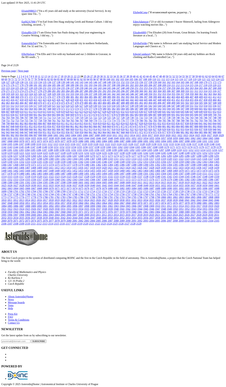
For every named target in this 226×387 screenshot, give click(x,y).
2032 (4, 217)
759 (45, 120)
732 (141, 117)
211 (173, 85)
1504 (163, 173)
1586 (210, 179)
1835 (151, 200)
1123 (113, 144)
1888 (27, 206)
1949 (169, 209)
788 (178, 120)
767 (81, 120)
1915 (187, 206)
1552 (9, 179)
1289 (204, 156)
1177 (207, 147)
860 (68, 126)
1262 (45, 156)
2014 (116, 214)
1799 (157, 197)
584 (123, 108)
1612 (145, 182)
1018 (156, 135)
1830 (122, 200)
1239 (128, 153)
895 (8, 129)
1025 (197, 135)
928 (159, 129)
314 (205, 91)
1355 (157, 161)
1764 (169, 194)
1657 (193, 185)
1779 (39, 197)
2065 (199, 217)
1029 (221, 135)
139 (63, 82)
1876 (175, 203)
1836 (157, 200)
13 (45, 76)
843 (210, 123)
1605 (104, 182)
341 (109, 94)
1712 (80, 191)
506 (205, 102)
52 (173, 76)
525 (72, 105)
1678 (98, 188)
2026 (187, 214)
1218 (4, 153)
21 (72, 76)
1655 (181, 185)
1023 (185, 135)
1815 (33, 200)
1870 (139, 203)
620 (67, 111)
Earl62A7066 (29, 21)
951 (45, 132)
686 (150, 114)
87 (65, 79)
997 (35, 135)
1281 (157, 156)
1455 (92, 170)
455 (192, 100)
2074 (33, 220)
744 (196, 117)
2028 (198, 214)
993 (17, 135)
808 (49, 123)
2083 (86, 220)
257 (164, 88)
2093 (145, 220)
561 (17, 108)
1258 (21, 156)
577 (91, 108)
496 (159, 102)
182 (40, 85)
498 (169, 102)
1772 (216, 194)
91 (78, 79)
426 (58, 100)
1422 (116, 167)
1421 (110, 167)
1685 (139, 188)
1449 (57, 170)
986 (205, 132)
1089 (134, 141)
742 (187, 117)
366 (3, 97)
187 (63, 85)
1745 (57, 194)
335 (81, 94)
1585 (204, 179)
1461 (128, 170)
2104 (210, 220)
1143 (9, 147)
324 (31, 94)
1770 (204, 194)
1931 (63, 209)
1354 (151, 161)
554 (205, 105)
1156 (85, 147)
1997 (15, 214)
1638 (80, 185)
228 (31, 88)
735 (155, 117)
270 (3, 91)
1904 (122, 206)
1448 (51, 170)
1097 (181, 141)
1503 (157, 173)
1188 (50, 150)
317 (219, 91)
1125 (124, 144)
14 (49, 76)
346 (132, 94)
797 (219, 120)
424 (49, 100)
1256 (9, 156)
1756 (122, 194)
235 (63, 88)
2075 (39, 220)
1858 (69, 203)
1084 (104, 141)
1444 (27, 170)
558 (3, 108)
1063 (199, 138)
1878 (187, 203)
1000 (50, 135)
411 (210, 97)
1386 (122, 164)
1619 (187, 182)
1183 (21, 150)
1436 (198, 167)
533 (109, 105)
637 (146, 111)
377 (54, 97)
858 (58, 126)
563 (26, 108)
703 (8, 117)
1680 (110, 188)
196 (104, 85)
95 (91, 79)
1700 (9, 191)
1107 (21, 144)
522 (58, 105)
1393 (163, 164)
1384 (110, 164)
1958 (4, 212)
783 (155, 120)
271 (8, 91)
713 (54, 117)
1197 (102, 150)
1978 (122, 212)
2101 (193, 220)
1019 (162, 135)
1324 (192, 158)
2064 (193, 217)
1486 (57, 173)
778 (132, 120)
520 (49, 105)
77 (32, 79)
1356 (163, 161)
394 (132, 97)
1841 (187, 200)
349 (146, 94)
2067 (210, 217)
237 (72, 88)
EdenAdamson (141, 21)
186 (58, 85)
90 (75, 79)
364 (215, 94)
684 (141, 114)
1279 (145, 156)
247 (118, 88)
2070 (9, 220)
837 (182, 123)
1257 (15, 156)
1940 (116, 209)
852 (31, 126)
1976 (110, 212)
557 (219, 105)
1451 (69, 170)
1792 (116, 197)
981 (182, 132)
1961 (21, 212)
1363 (204, 161)
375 (45, 97)
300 (141, 91)
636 (141, 111)
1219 (9, 153)
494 (150, 102)
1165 (137, 147)
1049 (116, 138)
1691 (175, 188)
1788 (92, 197)
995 (26, 135)
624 (86, 111)
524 (67, 105)
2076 (45, 220)
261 (182, 88)
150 (114, 82)
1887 (21, 206)
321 (17, 94)
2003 (51, 214)
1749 (80, 194)
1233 (92, 153)
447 (155, 100)
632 (123, 111)
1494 (104, 173)
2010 (92, 214)
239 (81, 88)
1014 (132, 135)
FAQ (10, 316)
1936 (92, 209)
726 (113, 117)
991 (8, 135)
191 (81, 85)
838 (187, 123)
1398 (193, 164)
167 (192, 82)
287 (81, 91)
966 (114, 132)
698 (205, 114)
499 (173, 102)
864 (86, 126)
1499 (134, 173)
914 (95, 129)
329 (54, 94)
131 (26, 82)
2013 (110, 214)
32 (108, 76)
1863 (98, 203)
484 (104, 102)
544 (159, 105)
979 (173, 132)
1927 (39, 209)
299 (137, 91)
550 (187, 105)
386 (95, 97)
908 (68, 129)
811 (63, 123)
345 (127, 94)
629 (109, 111)
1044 (86, 138)
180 (31, 85)
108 (145, 79)
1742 (39, 194)
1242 (145, 153)
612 (31, 111)
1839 (175, 200)
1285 (181, 156)
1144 (15, 147)
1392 (157, 164)
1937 (98, 209)
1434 (187, 167)
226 (22, 88)
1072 (33, 141)
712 (49, 117)
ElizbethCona (140, 12)
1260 (33, 156)
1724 (151, 191)
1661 (216, 185)
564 (31, 108)
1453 (80, 170)
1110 (38, 144)
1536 (134, 176)
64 (213, 76)
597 (182, 108)
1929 (51, 209)
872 (123, 126)
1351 (134, 161)
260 (178, 88)
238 (77, 88)
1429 (157, 167)
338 (95, 94)
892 (215, 126)
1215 (208, 150)
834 (169, 123)
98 (101, 79)
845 (219, 123)
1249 (187, 153)
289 (91, 91)
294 (114, 91)
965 (109, 132)
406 (187, 97)
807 (45, 123)
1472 (193, 170)
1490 (80, 173)
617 (54, 111)
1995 (4, 214)
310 (187, 91)
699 (210, 114)
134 (40, 82)
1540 (157, 176)
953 (54, 132)
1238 (122, 153)
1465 (151, 170)
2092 (139, 220)
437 (109, 100)
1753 (104, 194)
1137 (194, 144)
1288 (199, 156)
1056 (157, 138)
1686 (145, 188)
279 (45, 91)
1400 (204, 164)
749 (219, 117)
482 (95, 102)
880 (159, 126)
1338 (57, 161)
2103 (204, 220)
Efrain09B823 (29, 10)
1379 (80, 164)
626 (95, 111)
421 (35, 100)
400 (159, 97)
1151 (56, 147)
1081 (86, 141)
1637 (74, 185)
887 (192, 126)
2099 (181, 220)
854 (40, 126)
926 (150, 129)
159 (155, 82)
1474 (204, 170)
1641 (98, 185)
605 (219, 108)
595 (173, 108)
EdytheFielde (140, 43)
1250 (193, 153)
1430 (163, 167)
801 (17, 123)
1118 (84, 144)
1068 (9, 141)
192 (86, 85)
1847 (4, 203)
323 (26, 94)
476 (68, 102)
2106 (4, 223)
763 (63, 120)
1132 (165, 144)
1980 (134, 212)
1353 (145, 161)
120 (199, 79)
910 (77, 129)
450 (169, 100)
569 (54, 108)
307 (173, 91)
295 (118, 91)
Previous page (8, 70)
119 (194, 79)
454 (187, 100)
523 (63, 105)
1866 (116, 203)
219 (210, 85)
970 (132, 132)
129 (17, 82)
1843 (198, 200)
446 (150, 100)
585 (127, 108)
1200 (120, 150)
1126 (130, 144)
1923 (15, 209)
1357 (169, 161)
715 (63, 117)
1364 (210, 161)
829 (146, 123)
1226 (51, 153)
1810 (4, 200)
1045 (92, 138)
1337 (51, 161)
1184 (27, 150)
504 (196, 102)
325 (35, 94)
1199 (114, 150)
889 (201, 126)
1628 (21, 185)
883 (173, 126)
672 (86, 114)
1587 (216, 179)
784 (159, 120)
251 (137, 88)
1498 (128, 173)
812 (67, 123)
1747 (69, 194)
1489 (74, 173)
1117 (78, 144)
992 (12, 135)
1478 (9, 173)
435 (100, 100)
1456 (98, 170)
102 (117, 79)
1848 (9, 203)
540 (141, 105)
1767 (187, 194)
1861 (86, 203)
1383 (104, 164)
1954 (199, 209)
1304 (74, 158)
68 (2, 79)
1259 (27, 156)
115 (176, 79)
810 (58, 123)
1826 (98, 200)
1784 (69, 197)
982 (187, 132)
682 (132, 114)
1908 (145, 206)
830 (150, 123)
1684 (134, 188)
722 (95, 117)
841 (201, 123)
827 (136, 123)
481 (91, 102)
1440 (4, 170)
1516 (15, 176)
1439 (216, 167)
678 (114, 114)
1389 (139, 164)
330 (58, 94)
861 (72, 126)
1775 (15, 197)
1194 (85, 150)
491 (137, 102)
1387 (128, 164)
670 (77, 114)
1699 (4, 191)
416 (12, 100)
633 (127, 111)
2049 (104, 217)
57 (190, 76)
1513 (216, 173)
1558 (45, 179)
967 (118, 132)
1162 (120, 147)
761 (54, 120)
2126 (121, 223)
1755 (116, 194)
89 (71, 79)
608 (12, 111)
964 (104, 132)
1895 (69, 206)
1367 (9, 164)
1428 (151, 167)
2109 (21, 223)
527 (81, 105)
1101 (204, 141)
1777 (27, 197)
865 (91, 126)
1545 (187, 176)
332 (68, 94)
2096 (163, 220)
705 (17, 117)
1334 (33, 161)
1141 (217, 144)
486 (114, 102)
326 (40, 94)
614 (40, 111)
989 (219, 132)
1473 (199, 170)
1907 (139, 206)
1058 (169, 138)
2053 (128, 217)
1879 (193, 203)
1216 (214, 150)
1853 (39, 203)
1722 (139, 191)
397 (146, 97)
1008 (97, 135)
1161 (114, 147)
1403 (4, 167)
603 (210, 108)
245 (109, 88)
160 (159, 82)
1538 (145, 176)
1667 (33, 188)
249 (127, 88)
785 (164, 120)
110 (154, 79)
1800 (163, 197)
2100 (187, 220)
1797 (145, 197)
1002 (61, 135)
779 (137, 120)
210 (169, 85)
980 (178, 132)
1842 (192, 200)
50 (167, 76)
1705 (39, 191)
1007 (91, 135)
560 (12, 108)
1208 (167, 150)
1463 (139, 170)
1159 (102, 147)
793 (201, 120)
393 (127, 97)
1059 (175, 138)
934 (187, 129)
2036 (27, 217)
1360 (187, 161)
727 (118, 117)
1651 (157, 185)
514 (21, 105)
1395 (175, 164)
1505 (169, 173)
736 (159, 117)
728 (123, 117)
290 (95, 91)
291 (100, 91)
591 (155, 108)
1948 (163, 209)
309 (182, 91)
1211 (185, 150)
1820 (62, 200)
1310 (110, 158)
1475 (210, 170)
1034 (27, 138)
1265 (63, 156)
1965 (45, 212)
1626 (9, 185)
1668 (39, 188)
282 (58, 91)
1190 (62, 150)
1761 (151, 194)
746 (205, 117)
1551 (4, 179)
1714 (92, 191)
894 (3, 129)
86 (61, 79)
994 (22, 135)
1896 (74, 206)
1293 (9, 158)
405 (182, 97)
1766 (181, 194)
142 (77, 82)
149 (109, 82)
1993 (210, 212)
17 (58, 76)
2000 (33, 214)
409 (201, 97)
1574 (139, 179)
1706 (45, 191)
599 (192, 108)
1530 (98, 176)
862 (77, 126)
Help (10, 308)
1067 (4, 141)
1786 (80, 197)
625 (90, 111)
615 (44, 111)
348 (141, 94)
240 (86, 88)
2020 (151, 214)
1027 (209, 135)
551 (192, 105)
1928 (45, 209)
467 (26, 102)
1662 (4, 188)
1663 (9, 188)
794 (205, 120)
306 (169, 91)
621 (72, 111)
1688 (157, 188)
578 (95, 108)
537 (127, 105)
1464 (145, 170)
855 (45, 126)
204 (141, 85)
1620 (192, 182)
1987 (175, 212)
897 (17, 129)
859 (63, 126)
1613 (151, 182)
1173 (184, 147)
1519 (33, 176)
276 (31, 91)
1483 (39, 173)
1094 (163, 141)
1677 (92, 188)
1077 (63, 141)
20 (68, 76)
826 (132, 123)
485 (109, 102)
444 (141, 100)
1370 (27, 164)
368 (12, 97)
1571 (122, 179)
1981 (139, 212)
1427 (145, 167)
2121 (91, 223)
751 (8, 120)
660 (31, 114)
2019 (145, 214)
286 (77, 91)
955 (63, 132)
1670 (51, 188)
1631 (39, 185)
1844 (204, 200)
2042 (63, 217)
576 (86, 108)
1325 (198, 158)
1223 (33, 153)
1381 (92, 164)
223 (8, 88)
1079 (74, 141)
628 (104, 111)
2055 (139, 217)
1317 (151, 158)
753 (17, 120)
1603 (92, 182)
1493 (98, 173)
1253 (210, 153)
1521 (45, 176)
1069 (15, 141)
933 (182, 129)
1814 (27, 200)
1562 (69, 179)
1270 (92, 156)
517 (35, 105)
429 (72, 100)
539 (136, 105)
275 (26, 91)
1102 (210, 141)
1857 (63, 203)
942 (3, 132)
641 (164, 111)
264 (196, 88)
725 (109, 117)
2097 (169, 220)
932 (178, 129)
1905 (128, 206)
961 (91, 132)
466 (22, 102)
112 (163, 79)
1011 (114, 135)
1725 (157, 191)
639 (155, 111)
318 (3, 94)
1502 (151, 173)
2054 (134, 217)
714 (58, 117)
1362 (199, 161)
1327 (210, 158)
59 (196, 76)
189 (72, 85)
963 (100, 132)
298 (132, 91)
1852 (33, 203)
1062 (193, 138)
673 (91, 114)
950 (40, 132)
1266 (69, 156)
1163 (126, 147)
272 (12, 91)
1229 (69, 153)
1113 (55, 144)
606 (3, 111)
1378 (74, 164)
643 (173, 111)
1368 (15, 164)
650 (205, 111)
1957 (216, 209)
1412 (57, 167)
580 (104, 108)
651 (210, 111)
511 (8, 105)
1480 (21, 173)
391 (118, 97)
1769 (199, 194)
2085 (98, 220)
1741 (33, 194)
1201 (126, 150)
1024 (191, 135)
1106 (15, 144)
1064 (204, 138)
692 (178, 114)
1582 (187, 179)
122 (208, 79)
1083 (98, 141)
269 (219, 88)
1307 (92, 158)
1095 (169, 141)
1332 (21, 161)
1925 (27, 209)
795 (210, 120)
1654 (175, 185)
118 (190, 79)
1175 (195, 147)
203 (137, 85)
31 (104, 76)
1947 (157, 209)
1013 (126, 135)
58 (193, 76)
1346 (104, 161)
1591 (21, 182)
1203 (137, 150)
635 (136, 111)
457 (201, 100)
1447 (45, 170)
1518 (27, 176)
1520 (39, 176)
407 (192, 97)
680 (123, 114)
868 (104, 126)
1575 (145, 179)
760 (49, 120)
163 (173, 82)
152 (123, 82)
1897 (80, 206)
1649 (145, 185)
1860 (80, 203)
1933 (74, 209)
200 (123, 85)
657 (17, 114)
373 (35, 97)
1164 (131, 147)
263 (192, 88)
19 (65, 76)
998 (40, 135)
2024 (175, 214)
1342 (80, 161)
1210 (179, 150)
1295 (21, 158)
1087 (122, 141)
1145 (21, 147)
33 (111, 76)
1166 (143, 147)
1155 (79, 147)
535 (118, 105)
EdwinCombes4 (141, 54)
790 (187, 120)
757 (35, 120)
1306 (86, 158)
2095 (157, 220)
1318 (157, 158)
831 (155, 123)
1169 (160, 147)
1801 (169, 197)
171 (210, 82)
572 (68, 108)
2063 (187, 217)
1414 (68, 167)
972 (141, 132)
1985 (163, 212)
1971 (80, 212)
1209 (173, 150)
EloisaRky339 (29, 32)
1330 (9, 161)
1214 (202, 150)
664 (49, 114)
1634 (57, 185)
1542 (169, 176)
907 (63, 129)
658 (22, 114)
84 (55, 79)
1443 (21, 170)
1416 (80, 167)
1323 (187, 158)
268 (215, 88)
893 (219, 126)
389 (109, 97)
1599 (69, 182)
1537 (139, 176)
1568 (104, 179)
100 (108, 79)
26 (88, 76)
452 (178, 100)
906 (58, 129)
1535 (128, 176)
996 (31, 135)
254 (150, 88)
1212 (191, 150)
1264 (57, 156)
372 (31, 97)
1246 (169, 153)
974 (150, 132)
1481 (27, 173)
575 (81, 108)
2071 (15, 220)
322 (22, 94)
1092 (151, 141)
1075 (51, 141)
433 (91, 100)
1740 (27, 194)
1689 (163, 188)
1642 (104, 185)
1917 (198, 206)
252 (141, 88)
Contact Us (14, 322)
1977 (116, 212)
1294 (15, 158)
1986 (169, 212)
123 (213, 79)
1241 (139, 153)
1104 (3, 144)
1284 (175, 156)
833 (164, 123)
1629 (27, 185)
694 (187, 114)
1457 (104, 170)
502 (187, 102)
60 (200, 76)
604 (215, 108)
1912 (169, 206)
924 (141, 129)
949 (35, 132)
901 (35, 129)
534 (113, 105)
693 (182, 114)
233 (54, 88)
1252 (204, 153)
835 (173, 123)
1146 (27, 147)
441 (127, 100)
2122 (97, 223)
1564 (80, 179)
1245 (163, 153)
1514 (4, 176)
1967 (57, 212)
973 (146, 132)
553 (201, 105)
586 (132, 108)
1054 (145, 138)
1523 (57, 176)
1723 (145, 191)
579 (100, 108)
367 (8, 97)
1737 (9, 194)
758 (40, 120)
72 (15, 79)
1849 (15, 203)
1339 (63, 161)
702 (3, 117)
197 (109, 85)
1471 (187, 170)
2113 (44, 223)
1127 (136, 144)
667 (63, 114)
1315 (139, 158)
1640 (92, 185)
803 (26, 123)
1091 (145, 141)
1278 (139, 156)
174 (3, 85)
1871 (145, 203)
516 (31, 105)
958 (77, 132)
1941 (122, 209)
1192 (73, 150)
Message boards (16, 302)
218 (205, 85)
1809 (216, 197)
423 (45, 100)
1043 (80, 138)
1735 (216, 191)
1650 (151, 185)
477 (72, 102)
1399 (199, 164)
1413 (62, 167)
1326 (204, 158)
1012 (120, 135)
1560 (57, 179)
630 (113, 111)
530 (95, 105)
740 (178, 117)
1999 (27, 214)
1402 (216, 164)
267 (210, 88)
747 (210, 117)
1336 (45, 161)
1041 (69, 138)
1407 (27, 167)
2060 (169, 217)
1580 (175, 179)
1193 (79, 150)
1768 (193, 194)
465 (17, 102)
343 (118, 94)
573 (72, 108)
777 (127, 120)
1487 (63, 173)
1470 (181, 170)
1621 (198, 182)
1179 (218, 147)
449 (164, 100)
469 (35, 102)
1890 (39, 206)
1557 (39, 179)
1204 (143, 150)
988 (215, 132)
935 (192, 129)
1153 (67, 147)
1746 (63, 194)
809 (54, 123)
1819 (57, 200)
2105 (216, 220)
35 (118, 76)
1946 (151, 209)
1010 (109, 135)
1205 (149, 150)
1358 (175, 161)
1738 (15, 194)
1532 (110, 176)
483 (100, 102)
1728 (175, 191)
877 (146, 126)
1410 (45, 167)
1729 (181, 191)
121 (204, 79)
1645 (122, 185)
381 (72, 97)
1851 (27, 203)
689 (164, 114)
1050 (122, 138)
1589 (9, 182)
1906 (134, 206)
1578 (163, 179)
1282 (163, 156)
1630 (33, 185)
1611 (139, 182)
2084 (92, 220)
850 (22, 126)
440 (123, 100)
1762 (157, 194)
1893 (57, 206)
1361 (193, 161)
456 (196, 100)
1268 (80, 156)
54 (180, 76)
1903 (116, 206)
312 (196, 91)
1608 (122, 182)
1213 (197, 150)
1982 (145, 212)
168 (196, 82)
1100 (198, 141)
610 (22, 111)
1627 (15, 185)
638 (150, 111)
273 (17, 91)
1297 (33, 158)
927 (155, 129)
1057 (163, 138)
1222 (27, 153)
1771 (210, 194)
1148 (38, 147)
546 (169, 105)
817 (90, 123)
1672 (63, 188)
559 (8, 108)
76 (29, 79)
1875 (169, 203)
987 (210, 132)
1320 (169, 158)
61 (203, 76)
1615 (163, 182)
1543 (175, 176)
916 (104, 129)
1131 (159, 144)
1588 (4, 182)
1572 (128, 179)
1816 (39, 200)
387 (100, 97)
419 (26, 100)
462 (3, 102)
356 (178, 94)
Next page (23, 70)
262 (187, 88)
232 (49, 88)
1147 (32, 147)
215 (192, 85)
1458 (110, 170)
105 (131, 79)
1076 (57, 141)
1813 (21, 200)
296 (123, 91)
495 (155, 102)
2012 (104, 214)
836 (178, 123)
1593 (33, 182)
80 (42, 79)
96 (94, 79)
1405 (15, 167)
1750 (86, 194)
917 (109, 129)
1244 (157, 153)
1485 (51, 173)
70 (9, 79)
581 (109, 108)
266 (205, 88)
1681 (116, 188)
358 (187, 94)
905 (54, 129)
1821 (68, 200)
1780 (45, 197)
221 (219, 85)
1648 (139, 185)
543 (155, 105)
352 (159, 94)
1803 (181, 197)
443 (137, 100)
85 (58, 79)
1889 (33, 206)
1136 (188, 144)
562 (22, 108)
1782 (57, 197)
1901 (104, 206)
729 (127, 117)
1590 (15, 182)
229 (35, 88)
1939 (110, 209)
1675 (80, 188)
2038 (39, 217)
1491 (86, 173)
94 (88, 79)
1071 (27, 141)
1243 (151, 153)
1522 (51, 176)
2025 (181, 214)
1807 (204, 197)
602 (205, 108)
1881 (204, 203)
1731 (192, 191)
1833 (139, 200)
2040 (51, 217)
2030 (210, 214)
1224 (39, 153)
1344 (92, 161)
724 (104, 117)
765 (72, 120)
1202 (132, 150)
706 (22, 117)
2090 (128, 220)
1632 (45, 185)
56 (186, 76)
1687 (151, 188)
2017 (133, 214)
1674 (74, 188)
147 (100, 82)
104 (127, 79)
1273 (110, 156)
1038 (51, 138)
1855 (51, 203)
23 (78, 76)
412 (214, 97)
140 (68, 82)
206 (150, 85)
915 (100, 129)
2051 (116, 217)
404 (178, 97)
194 (95, 85)
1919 (210, 206)
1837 (163, 200)
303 (155, 91)
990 (3, 135)
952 (49, 132)
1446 (39, 170)
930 (169, 129)
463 (8, 102)
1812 (15, 200)
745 (201, 117)
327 (45, 94)
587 (137, 108)
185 (54, 85)
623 (81, 111)
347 (137, 94)
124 (217, 79)
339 (100, 94)
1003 (67, 135)
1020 (168, 135)
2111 (33, 223)
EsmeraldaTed (29, 43)
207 (155, 85)
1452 (74, 170)
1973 (92, 212)
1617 (175, 182)
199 (118, 85)
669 (72, 114)
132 (31, 82)
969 (127, 132)
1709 (63, 191)
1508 (187, 173)
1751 (92, 194)
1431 (169, 167)
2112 (39, 223)
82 (48, 79)
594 (169, 108)
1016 (144, 135)
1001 (55, 135)
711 (44, 117)
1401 (210, 164)
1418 (92, 167)
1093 (157, 141)
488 (123, 102)
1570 (116, 179)
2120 (85, 223)
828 (141, 123)
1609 (128, 182)
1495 (110, 173)
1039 (57, 138)
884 (178, 126)
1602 (86, 182)
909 (72, 129)
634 (132, 111)
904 (49, 129)
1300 (51, 158)
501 (182, 102)
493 (146, 102)
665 (54, 114)
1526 (74, 176)
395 (137, 97)
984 (196, 132)
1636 (69, 185)
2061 (175, 217)
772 (104, 120)
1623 (210, 182)
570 (58, 108)
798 (3, 123)
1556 (33, 179)
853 (35, 126)
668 (68, 114)
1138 (200, 144)
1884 (4, 206)
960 (86, 132)
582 (114, 108)
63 (209, 76)
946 (22, 132)
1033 (21, 138)
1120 (95, 144)
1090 (139, 141)
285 (72, 91)
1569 (110, 179)
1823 (80, 200)
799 (8, 123)
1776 (21, 197)
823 (118, 123)
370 (22, 97)
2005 (63, 214)
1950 (175, 209)
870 (114, 126)
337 (91, 94)
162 (169, 82)
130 (22, 82)
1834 (145, 200)
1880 (199, 203)
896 (12, 129)
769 (91, 120)
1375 (57, 164)
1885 (9, 206)
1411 (51, 167)
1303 (69, 158)
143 (81, 82)
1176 (201, 147)
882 (169, 126)
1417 (86, 167)
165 (182, 82)
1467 (163, 170)
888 (196, 126)
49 (163, 76)
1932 (69, 209)
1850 (21, 203)
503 (192, 102)
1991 (199, 212)
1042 (74, 138)
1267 (74, 156)
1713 (86, 191)
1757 (128, 194)
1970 (74, 212)
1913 (175, 206)
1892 (51, 206)
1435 (192, 167)
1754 (110, 194)
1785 (74, 197)
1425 (133, 167)
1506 (175, 173)
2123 (103, 223)
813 (72, 123)
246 (114, 88)
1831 (127, 200)
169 (201, 82)
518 (40, 105)
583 (118, 108)
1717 (110, 191)
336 (86, 94)
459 (210, 100)
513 (17, 105)
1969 (69, 212)
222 (3, 88)
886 (187, 126)
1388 (134, 164)
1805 (193, 197)
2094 (151, 220)
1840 (181, 200)
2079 (63, 220)
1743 (45, 194)
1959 (9, 212)
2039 (45, 217)
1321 (175, 158)
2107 (9, 223)
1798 (151, 197)
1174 (189, 147)
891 (210, 126)
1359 (181, 161)
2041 (57, 217)
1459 (116, 170)
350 (150, 94)
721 (90, 117)
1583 (193, 179)
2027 (192, 214)
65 (216, 76)
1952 (187, 209)
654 (3, 114)
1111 (44, 144)
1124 (119, 144)
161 (164, 82)
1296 (27, 158)
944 (12, 132)
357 (182, 94)
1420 (104, 167)
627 (100, 111)
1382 (98, 164)
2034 (15, 217)
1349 (122, 161)
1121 (101, 144)
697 (201, 114)
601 (201, 108)
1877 (181, 203)
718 (77, 117)
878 (150, 126)
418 (22, 100)
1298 (39, 158)
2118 (73, 223)
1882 (210, 203)
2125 (115, 223)
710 (40, 117)
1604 (98, 182)
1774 (9, 197)
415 (8, 100)
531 (100, 105)
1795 (134, 197)
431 (81, 100)
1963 (33, 212)
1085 (110, 141)
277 (35, 91)
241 (91, 88)
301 (146, 91)
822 (113, 123)
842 (205, 123)
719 (81, 117)
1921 (4, 209)
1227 (57, 153)
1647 (134, 185)
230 (40, 88)
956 (68, 132)
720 (86, 117)
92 (81, 79)
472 (49, 102)
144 (86, 82)
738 (169, 117)
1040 (63, 138)
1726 (163, 191)
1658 (199, 185)
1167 (149, 147)
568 (49, 108)
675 (100, 114)
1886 (15, 206)
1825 (92, 200)
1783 (63, 197)
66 (219, 76)
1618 (181, 182)
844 (214, 123)
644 (178, 111)
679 (118, 114)
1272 (104, 156)
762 (58, 120)
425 (54, 100)
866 (95, 126)
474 (58, 102)
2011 (98, 214)
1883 (216, 203)
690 (169, 114)
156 (141, 82)
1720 (127, 191)
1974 (98, 212)
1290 (210, 156)
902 (40, 129)
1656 (187, 185)
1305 (80, 158)
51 (170, 76)
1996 (9, 214)
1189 (56, 150)
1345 (98, 161)
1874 (163, 203)
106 (136, 79)
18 (62, 76)
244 (104, 88)
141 (72, 82)
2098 (175, 220)
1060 (181, 138)
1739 (21, 194)
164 (178, 82)
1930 (57, 209)
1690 (169, 188)
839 (192, 123)
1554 (21, 179)
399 (155, 97)
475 (63, 102)
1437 (204, 167)
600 (196, 108)
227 (26, 88)
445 (146, 100)
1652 (163, 185)
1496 (116, 173)
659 (26, 114)
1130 (153, 144)
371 (26, 97)
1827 (104, 200)
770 (95, 120)
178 (22, 85)
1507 (181, 173)
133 (35, 82)
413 (219, 97)
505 (201, 102)
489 (127, 102)
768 (86, 120)
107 (140, 79)
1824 (86, 200)
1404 (9, 167)
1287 (193, 156)
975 (155, 132)
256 (159, 88)
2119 (79, 223)
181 (35, 85)
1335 (39, 161)
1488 (69, 173)
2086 (104, 220)
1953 (193, 209)
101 (113, 79)
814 (77, 123)
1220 (15, 153)
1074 (45, 141)
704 (12, 117)
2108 (15, 223)
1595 (45, 182)
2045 (80, 217)
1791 (110, 197)
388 (104, 97)
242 (95, 88)
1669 (45, 188)
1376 (63, 164)
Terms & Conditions (18, 319)
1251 (199, 153)
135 (45, 82)
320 (12, 94)
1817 (45, 200)
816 (86, 123)
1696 (204, 188)
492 (141, 102)
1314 (133, 158)
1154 (73, 147)
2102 (199, 220)
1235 (104, 153)
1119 (90, 144)
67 (223, 76)
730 (132, 117)
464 (12, 102)
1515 (9, 176)
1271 (98, 156)
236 (68, 88)
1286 (187, 156)
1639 (86, 185)
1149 (44, 147)
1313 (127, 158)
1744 (51, 194)
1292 (4, 158)
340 (104, 94)
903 (45, 129)
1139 (206, 144)
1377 (69, 164)
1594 (39, 182)
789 (182, 120)
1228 (63, 153)
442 (132, 100)
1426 (139, 167)
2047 (92, 217)
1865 (110, 203)
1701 (15, 191)
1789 (98, 197)
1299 (45, 158)
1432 (175, 167)
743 (192, 117)
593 (164, 108)
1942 (128, 209)
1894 (63, 206)
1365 (216, 161)
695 (192, 114)
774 (114, 120)
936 (196, 129)
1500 (139, 173)
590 (150, 108)
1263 (51, 156)
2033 (9, 217)
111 (159, 79)
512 (12, 105)
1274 (116, 156)
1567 (98, 179)
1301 (57, 158)
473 (54, 102)
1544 (181, 176)
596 (178, 108)
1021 (173, 135)
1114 (61, 144)
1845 (210, 200)
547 (173, 105)
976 (159, 132)
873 (127, 126)
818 (95, 123)
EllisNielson (28, 54)
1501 (145, 173)
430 (77, 100)
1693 (187, 188)
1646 (128, 185)
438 (114, 100)
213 (182, 85)
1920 (216, 206)
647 (192, 111)
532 (104, 105)
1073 (39, 141)
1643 (110, 185)
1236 (110, 153)
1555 (27, 179)
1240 (134, 153)
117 (185, 79)
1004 (73, 135)
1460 (122, 170)
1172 (178, 147)
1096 (175, 141)
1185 (32, 150)
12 (42, 76)
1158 (96, 147)
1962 (27, 212)
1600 (74, 182)
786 (169, 120)
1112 (50, 144)
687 (155, 114)
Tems (10, 305)
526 (77, 105)
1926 (33, 209)
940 (214, 129)
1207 (161, 150)
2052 (122, 217)
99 (104, 79)
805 (35, 123)
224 (12, 88)
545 (164, 105)
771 (100, 120)
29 (98, 76)
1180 (3, 150)
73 (19, 79)
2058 (157, 217)
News (11, 299)
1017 (150, 135)
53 (177, 76)
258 (169, 88)
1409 (39, 167)
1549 (210, 176)
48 (160, 76)
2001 (39, 214)
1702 (21, 191)
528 (86, 105)
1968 (63, 212)
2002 (45, 214)
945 (17, 132)
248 (123, 88)
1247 (175, 153)
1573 (134, 179)
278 (40, 91)
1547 (199, 176)
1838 (169, 200)
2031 (216, 214)
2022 (163, 214)
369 (17, 97)
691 (173, 114)
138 (58, 82)
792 (196, 120)
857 (54, 126)
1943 (134, 209)
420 (31, 100)
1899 (92, 206)
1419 (98, 167)
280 (49, 91)
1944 (139, 209)
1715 (98, 191)
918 (113, 129)
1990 (193, 212)
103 (122, 79)
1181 (9, 150)
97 (98, 79)
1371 (33, 164)
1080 (80, 141)
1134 (177, 144)
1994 (216, 212)
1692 (181, 188)
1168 (155, 147)
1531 (104, 176)
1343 (86, 161)
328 (49, 94)
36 (121, 76)
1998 (21, 214)
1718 (116, 191)
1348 (116, 161)
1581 (181, 179)
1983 (151, 212)
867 (100, 126)
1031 (9, 138)
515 (26, 105)
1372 (39, 164)
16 (55, 76)
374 (40, 97)
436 (104, 100)
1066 (216, 138)
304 (159, 91)
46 (154, 76)
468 (31, 102)
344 (123, 94)
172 (215, 82)
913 (90, 129)
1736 (4, 194)
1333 (27, 161)
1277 (134, 156)
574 (77, 108)
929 (164, 129)
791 (192, 120)
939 (210, 129)
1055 (151, 138)
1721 (133, 191)
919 (118, 129)
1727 (169, 191)
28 (95, 76)
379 (63, 97)
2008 (80, 214)
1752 (98, 194)
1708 (57, 191)
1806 (199, 197)
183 (45, 85)
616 (49, 111)
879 (155, 126)
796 (215, 120)
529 (90, 105)
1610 (134, 182)
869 (109, 126)
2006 (69, 214)
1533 (116, 176)
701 (219, 114)
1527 (80, 176)
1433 (181, 167)
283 (63, 91)
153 (127, 82)
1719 (122, 191)
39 (131, 76)
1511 (204, 173)
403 (173, 97)
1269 (86, 156)
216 (196, 85)
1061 (187, 138)
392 (123, 97)
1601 (80, 182)
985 (201, 132)
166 (187, 82)
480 (86, 102)
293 (109, 91)
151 (118, 82)
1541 (163, 176)
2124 (109, 223)
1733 (204, 191)
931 (173, 129)
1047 (104, 138)
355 (173, 94)
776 (123, 120)
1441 (9, 170)
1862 (92, 203)
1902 (110, 206)
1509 (193, 173)
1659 (204, 185)
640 (159, 111)
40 (134, 76)
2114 (50, 223)
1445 (33, 170)
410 (205, 97)
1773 (4, 197)
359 (192, 94)
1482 (33, 173)
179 (26, 85)
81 (45, 79)
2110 (27, 223)
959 (81, 132)
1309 (104, 158)
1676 (86, 188)
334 (77, 94)
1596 (51, 182)
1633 (51, 185)
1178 (213, 147)
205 (146, 85)
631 (118, 111)
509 (219, 102)
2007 (74, 214)
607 (8, 111)
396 (141, 97)
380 (68, 97)
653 (219, 111)
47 (157, 76)
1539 (151, 176)
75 (25, 79)
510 (3, 105)
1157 (91, 147)
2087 (110, 220)
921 (127, 129)
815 (81, 123)
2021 (157, 214)
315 (210, 91)
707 (26, 117)
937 (201, 129)
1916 (192, 206)
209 (164, 85)
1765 (175, 194)
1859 (74, 203)
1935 (86, 209)
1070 (21, 141)
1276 (128, 156)
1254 (216, 153)
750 (3, 120)
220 (214, 85)
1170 (166, 147)
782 (150, 120)
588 (141, 108)
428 (68, 100)
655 (8, 114)
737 (164, 117)
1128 (142, 144)
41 (137, 76)
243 (100, 88)
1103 (216, 141)
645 (182, 111)
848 (12, 126)
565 (35, 108)
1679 (104, 188)
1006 (85, 135)
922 (132, 129)
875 (137, 126)
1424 (127, 167)
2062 (181, 217)
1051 (128, 138)
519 (44, 105)
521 (54, 105)
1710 (69, 191)
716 (67, 117)
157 (146, 82)
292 (104, 91)
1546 (193, 176)
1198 (108, 150)
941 (219, 129)
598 (187, 108)
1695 (199, 188)
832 (159, 123)
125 (222, 79)
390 (114, 97)
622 (77, 111)
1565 (86, 179)
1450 (63, 170)
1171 (172, 147)
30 (101, 76)
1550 (216, 176)
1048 (110, 138)
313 (201, 91)
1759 (139, 194)
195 (100, 85)
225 (17, 88)
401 (164, 97)
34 (114, 76)
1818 (51, 200)
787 (173, 120)
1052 (134, 138)
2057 (151, 217)
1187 (44, 150)
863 (81, 126)
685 (146, 114)
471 (45, 102)
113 (168, 79)
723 (100, 117)
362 (205, 94)
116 (181, 79)
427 (63, 100)
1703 (27, 191)
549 (182, 105)
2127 (126, 223)
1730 (187, 191)
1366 (4, 164)
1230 (74, 153)
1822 (74, 200)
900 (31, 129)
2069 (4, 220)
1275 (122, 156)
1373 (45, 164)
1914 (181, 206)
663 (45, 114)
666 (58, 114)
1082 (92, 141)
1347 (110, 161)
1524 (63, 176)
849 (17, 126)
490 (132, 102)
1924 (21, 209)
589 (146, 108)
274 (22, 91)
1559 (51, 179)
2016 (127, 214)
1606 (110, 182)
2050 (110, 217)
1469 (175, 170)
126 (3, 82)
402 (169, 97)
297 (127, 91)
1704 (33, 191)
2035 (21, 217)
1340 (69, 161)
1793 (122, 197)
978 (169, 132)
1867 (122, 203)
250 (132, 88)
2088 (116, 220)
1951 (181, 209)
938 (205, 129)
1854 (45, 203)
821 (109, 123)
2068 (216, 217)
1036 (39, 138)
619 (63, 111)
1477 (4, 173)
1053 (139, 138)
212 (178, 85)
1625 (4, 185)
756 (31, 120)
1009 (103, 135)
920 (123, 129)
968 (123, 132)
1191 (67, 150)
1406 (21, 167)
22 (75, 76)
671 (81, 114)
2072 (21, 220)
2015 (122, 214)
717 (72, 117)
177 (17, 85)
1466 (157, 170)
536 (123, 105)
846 (3, 126)
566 (40, 108)
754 (22, 120)
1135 (182, 144)
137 (54, 82)
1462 (134, 170)
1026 (203, 135)
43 (144, 76)
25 (85, 76)
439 (118, 100)
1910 (157, 206)
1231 (80, 153)
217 (201, 85)
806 (40, 123)
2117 (68, 223)
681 (127, 114)
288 (86, 91)
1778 (33, 197)
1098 (187, 141)
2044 (74, 217)
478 (77, 102)
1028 (215, 135)
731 (136, 117)
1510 (199, 173)
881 (164, 126)
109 (150, 79)
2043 (69, 217)
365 (219, 94)
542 (150, 105)
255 (155, 88)
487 (118, 102)
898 (22, 129)
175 (8, 85)
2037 (33, 217)
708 (31, 117)
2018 (139, 214)
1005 (79, 135)
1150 (50, 147)
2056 (145, 217)
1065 (210, 138)
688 (159, 114)
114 (172, 79)
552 (196, 105)
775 (118, 120)
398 (150, 97)
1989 (187, 212)
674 (95, 114)
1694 (193, 188)
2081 (74, 220)
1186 (38, 150)
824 (123, 123)
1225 (45, 153)
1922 (9, 209)
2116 (62, 223)
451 (173, 100)
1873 (157, 203)
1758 (134, 194)
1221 (21, 153)
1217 (220, 150)
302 (150, 91)
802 (22, 123)
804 (31, 123)
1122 (107, 144)
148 (104, 82)
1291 (216, 156)
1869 (134, 203)
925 (146, 129)
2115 (56, 223)
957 (72, 132)
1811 (9, 200)
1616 (169, 182)
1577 (157, 179)
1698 (216, 188)
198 (114, 85)
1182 (15, 150)
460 (215, 100)
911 (81, 129)
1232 (86, 153)
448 (159, 100)
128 (12, 82)
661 (35, 114)
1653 (169, 185)
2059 (163, 217)
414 (3, 100)
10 (36, 76)
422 (40, 100)
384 (86, 97)
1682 (122, 188)
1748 (74, 194)
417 (17, 100)
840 (196, 123)
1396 (181, 164)
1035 (33, 138)
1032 (15, 138)
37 (124, 76)
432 (86, 100)
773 (109, 120)
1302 (63, 158)
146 (95, 82)
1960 (15, 212)
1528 (86, 176)
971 (137, 132)
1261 (39, 156)
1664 (15, 188)
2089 (122, 220)
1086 (116, 141)
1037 (45, 138)
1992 (204, 212)
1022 (179, 135)
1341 (74, 161)
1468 (169, 170)
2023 (169, 214)
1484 (45, 173)
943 (8, 132)
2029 (204, 214)
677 (109, 114)
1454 (86, 170)
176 (12, 85)
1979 (128, 212)
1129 (148, 144)
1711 (74, 191)
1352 (139, 161)
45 (150, 76)
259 (173, 88)
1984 (157, 212)
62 (206, 76)
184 (49, 85)
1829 (116, 200)
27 (91, 76)
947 (26, 132)
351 (155, 94)
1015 (138, 135)
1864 (104, 203)
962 (95, 132)
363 (210, 94)
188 (68, 85)
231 (45, 88)
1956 (210, 209)
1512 (210, 173)
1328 (216, 158)
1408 (33, 167)
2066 (204, 217)
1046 (98, 138)
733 (146, 117)
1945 (145, 209)
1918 (204, 206)
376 (49, 97)
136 (49, 82)
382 (77, 97)
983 (192, 132)
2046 (86, 217)
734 (150, 117)
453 (182, 100)
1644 (116, 185)
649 (201, 111)
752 (12, 120)
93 (84, 79)
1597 (57, 182)
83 (52, 79)
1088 (128, 141)
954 (58, 132)
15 (52, 76)
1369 (21, 164)
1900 (98, 206)
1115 (67, 144)
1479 (15, 173)
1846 (216, 200)
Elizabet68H (139, 32)
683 (137, 114)
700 (215, 114)
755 (26, 120)
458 (205, 100)
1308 (98, 158)
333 (72, 94)
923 (136, 129)
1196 (96, 150)
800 (12, 123)
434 (95, 100)
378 (58, 97)
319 (8, 94)
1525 (69, 176)
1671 (57, 188)
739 (173, 117)
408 (196, 97)
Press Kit (12, 314)
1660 (210, 185)
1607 (116, 182)
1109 (32, 144)
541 (146, 105)
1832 (133, 200)
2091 (134, 220)
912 (86, 129)
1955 (204, 209)
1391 (151, 164)
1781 (51, 197)
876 (141, 126)
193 (91, 85)
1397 (187, 164)
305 (164, 91)
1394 (169, 164)
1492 (92, 173)
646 (187, 111)
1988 (181, 212)
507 (210, 102)
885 (182, 126)
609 (17, 111)
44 (147, 76)
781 (146, 120)
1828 (110, 200)
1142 (3, 147)
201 (127, 85)
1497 (122, 173)
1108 (27, 144)
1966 (51, 212)
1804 (187, 197)
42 (141, 76)
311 (192, 91)
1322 (181, 158)
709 (35, 117)
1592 (27, 182)
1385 (116, 164)
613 (35, 111)
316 (214, 91)
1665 (21, 188)
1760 (145, 194)
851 (26, 126)
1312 (122, 158)
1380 (86, 164)
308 (178, 91)
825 (127, 123)
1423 (122, 167)
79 (38, 79)
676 (104, 114)
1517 (21, 176)
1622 (204, 182)
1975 (104, 212)
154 (132, 82)
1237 (116, 153)
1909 (151, 206)
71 (12, 79)
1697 (210, 188)
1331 (15, 161)
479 (81, 102)
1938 (104, 209)
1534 (122, 176)
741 (182, 117)
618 (58, 111)
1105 (9, 144)
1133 (171, 144)
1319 (163, 158)
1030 (4, 138)
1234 (98, 153)
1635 (63, 185)
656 (12, 114)
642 (169, 111)
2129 (138, 223)
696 (196, 114)
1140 (212, 144)
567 (45, 108)
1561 (63, 179)
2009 (86, 214)
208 (159, 85)
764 (68, 120)
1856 (57, 203)
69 (6, 79)
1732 (198, 191)
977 (164, 132)
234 (58, 88)
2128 (132, 223)
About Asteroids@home (20, 296)
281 (54, 91)
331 (63, 94)
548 (178, 105)
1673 (69, 188)
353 (164, 94)
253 (146, 88)
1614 (157, 182)
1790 (104, 197)
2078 (57, 220)
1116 (72, 144)
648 (196, 111)
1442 (15, 170)
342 (114, 94)
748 (214, 117)
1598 (63, 182)
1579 (169, 179)
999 (45, 135)
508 (215, 102)
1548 (204, 176)
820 (104, 123)
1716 (104, 191)
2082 (80, 220)
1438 (210, 167)
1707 (51, 191)
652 (214, 111)
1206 (155, 150)
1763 (163, 194)
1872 (151, 203)
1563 (74, 179)
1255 (4, 156)
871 (118, 126)
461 (219, 100)
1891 (45, 206)
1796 (139, 197)
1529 (92, 176)
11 (39, 76)
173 (219, 82)
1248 (181, 153)
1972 (86, 212)
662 (40, 114)
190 (77, 85)
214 (187, 85)
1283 (169, 156)
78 (35, 79)
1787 (86, 197)
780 (141, 120)
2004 (57, 214)
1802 (175, 197)
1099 (193, 141)
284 (68, 91)
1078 (69, 141)
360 (196, 94)
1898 (86, 206)
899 (26, 129)
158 (150, 82)
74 (22, 79)
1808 (210, 197)
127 (8, 82)
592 (159, 108)
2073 (27, 220)
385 (91, 97)
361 (201, 94)
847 (8, 126)
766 (77, 120)
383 (81, 97)
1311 (116, 158)
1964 (39, 212)
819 (100, 123)
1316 (145, 158)
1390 (145, 164)
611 (26, 111)
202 (132, 85)
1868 (128, 203)
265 (201, 88)
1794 (128, 197)
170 (205, 82)
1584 (199, 179)
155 (137, 82)
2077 (51, 220)
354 (169, 94)
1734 (210, 191)
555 (210, 105)
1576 (151, 179)
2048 (98, 217)
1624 (216, 182)
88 (68, 79)
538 (132, 105)
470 (40, 102)
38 (127, 76)
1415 (74, 167)
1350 (128, 161)
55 (183, 76)
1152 (62, 147)
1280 (151, 156)
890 (205, 126)
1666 (27, 188)
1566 (92, 179)
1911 (163, 206)
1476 (216, 170)
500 (178, 102)
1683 (128, 188)
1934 (80, 209)
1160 (108, 147)
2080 (69, 220)
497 (164, 102)
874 (132, 126)
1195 (91, 150)
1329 (4, 161)
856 (49, 126)
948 (31, 132)
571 (63, 108)
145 (91, 82)
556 (214, 105)
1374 (51, 164)
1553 (15, 179)
